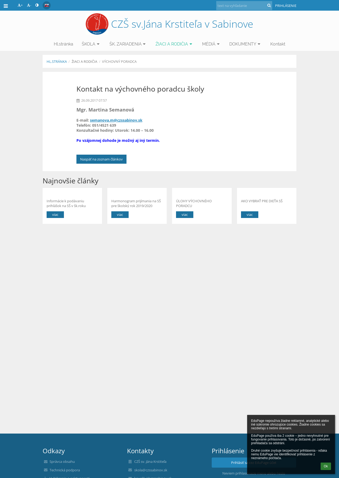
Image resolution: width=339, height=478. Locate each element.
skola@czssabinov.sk (150, 470)
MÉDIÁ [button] (211, 44)
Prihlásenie (285, 5)
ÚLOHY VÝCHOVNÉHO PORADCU (194, 203)
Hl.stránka (57, 61)
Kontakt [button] (277, 44)
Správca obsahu (62, 461)
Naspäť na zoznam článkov (101, 159)
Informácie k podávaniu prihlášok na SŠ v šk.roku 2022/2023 (66, 203)
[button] (47, 5)
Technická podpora (65, 470)
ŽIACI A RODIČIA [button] (175, 44)
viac (55, 214)
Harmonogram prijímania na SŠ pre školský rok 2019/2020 (136, 203)
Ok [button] (326, 466)
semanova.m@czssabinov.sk (116, 120)
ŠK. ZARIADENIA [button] (128, 44)
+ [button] (20, 5)
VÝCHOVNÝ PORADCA (119, 61)
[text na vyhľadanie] (244, 5)
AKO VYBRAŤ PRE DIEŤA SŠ (262, 201)
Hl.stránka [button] (63, 44)
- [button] (29, 5)
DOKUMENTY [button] (245, 44)
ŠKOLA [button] (91, 44)
